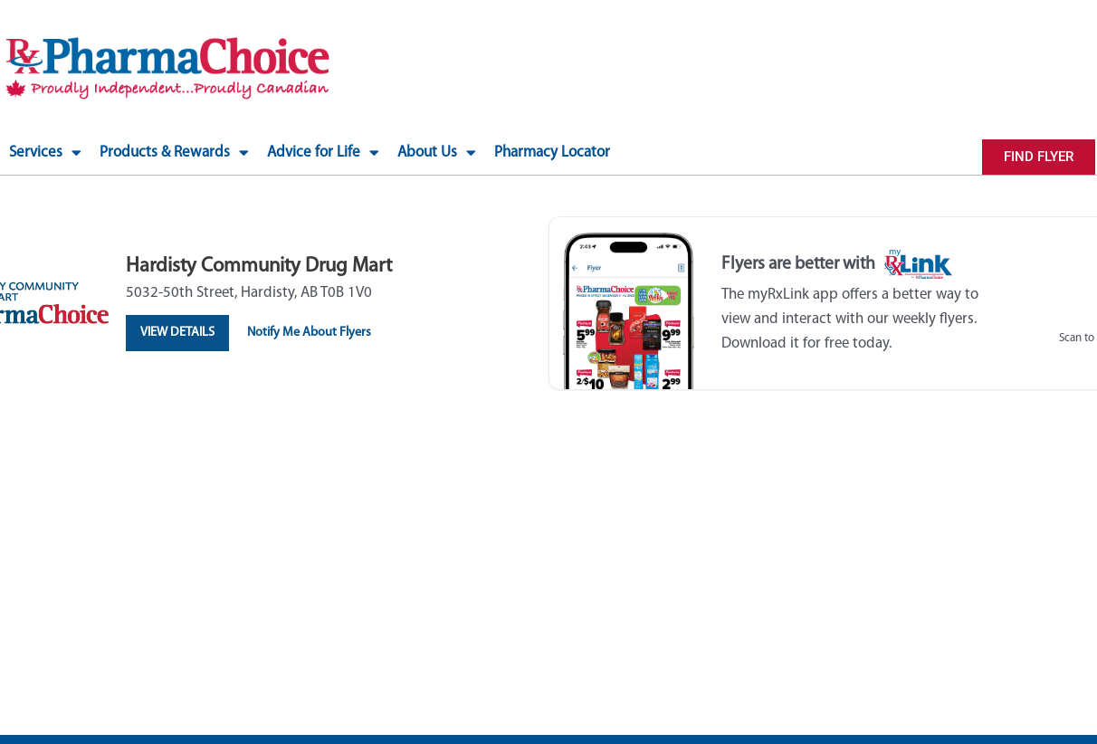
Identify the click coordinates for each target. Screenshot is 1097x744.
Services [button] (45, 152)
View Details (179, 332)
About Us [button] (436, 152)
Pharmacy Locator (552, 152)
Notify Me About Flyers (316, 332)
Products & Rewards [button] (174, 152)
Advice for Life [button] (323, 152)
